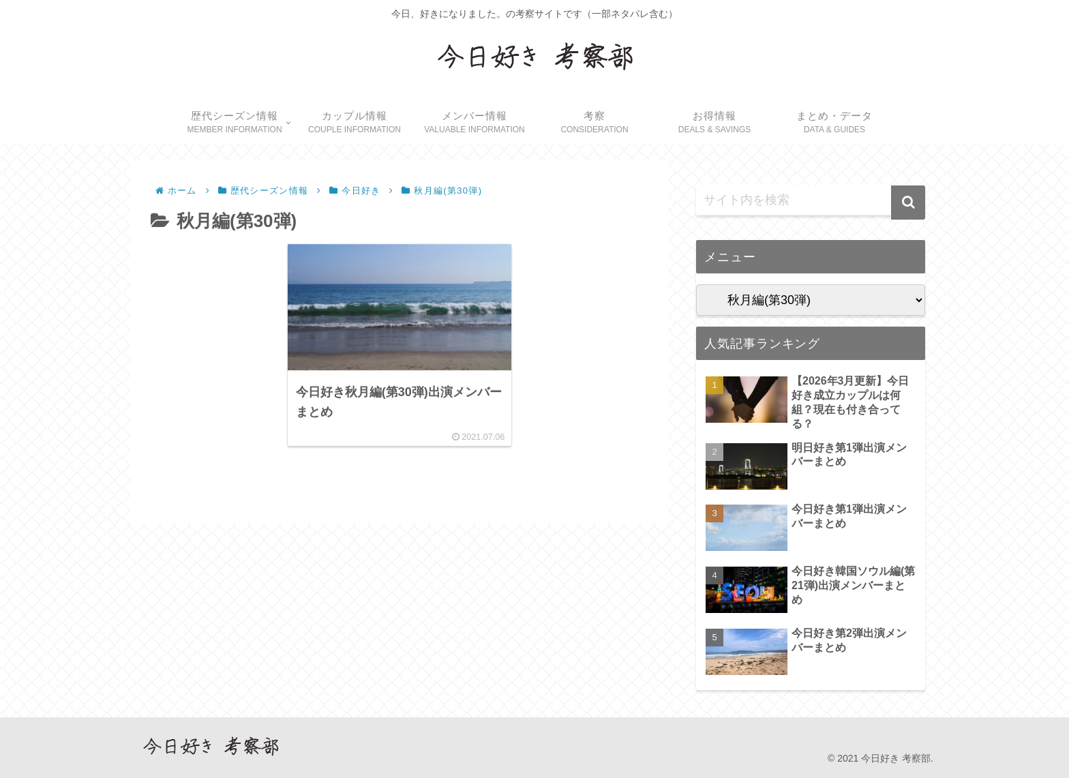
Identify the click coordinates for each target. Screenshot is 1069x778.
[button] (908, 202)
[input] (810, 200)
